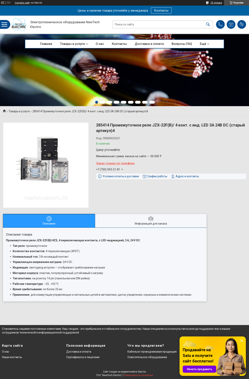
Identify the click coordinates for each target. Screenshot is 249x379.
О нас (100, 44)
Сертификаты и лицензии (82, 357)
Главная (46, 44)
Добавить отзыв (241, 24)
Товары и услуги (72, 44)
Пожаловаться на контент (138, 375)
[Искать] (208, 24)
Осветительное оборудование (147, 357)
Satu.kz (142, 371)
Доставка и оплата (149, 44)
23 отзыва (216, 2)
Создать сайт (22, 2)
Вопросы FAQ (182, 44)
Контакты (161, 10)
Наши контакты (12, 357)
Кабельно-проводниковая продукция (152, 351)
